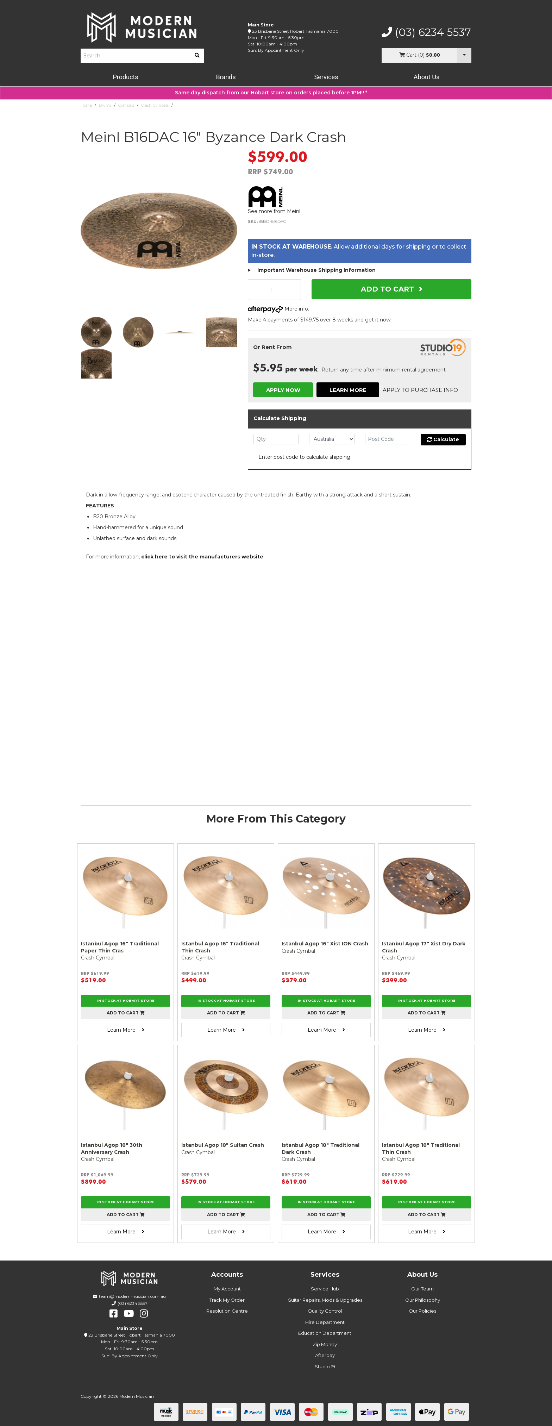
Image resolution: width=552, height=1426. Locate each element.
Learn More (348, 390)
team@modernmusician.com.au (132, 1296)
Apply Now (283, 390)
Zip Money (325, 1344)
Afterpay (325, 1355)
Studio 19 (325, 1366)
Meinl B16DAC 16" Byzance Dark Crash (211, 105)
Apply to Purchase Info (420, 390)
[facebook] (113, 1313)
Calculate (443, 439)
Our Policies (422, 1311)
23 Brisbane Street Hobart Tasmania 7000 (295, 31)
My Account (227, 1288)
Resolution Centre (227, 1311)
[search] (197, 56)
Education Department (324, 1333)
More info (278, 309)
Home (86, 105)
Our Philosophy (422, 1300)
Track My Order (227, 1300)
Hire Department (325, 1322)
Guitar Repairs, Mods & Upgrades (325, 1300)
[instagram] (144, 1313)
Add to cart (126, 1012)
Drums (105, 105)
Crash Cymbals (155, 105)
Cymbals (126, 105)
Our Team (422, 1288)
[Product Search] (135, 56)
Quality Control (325, 1311)
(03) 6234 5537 (426, 32)
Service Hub (325, 1288)
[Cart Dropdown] (464, 55)
